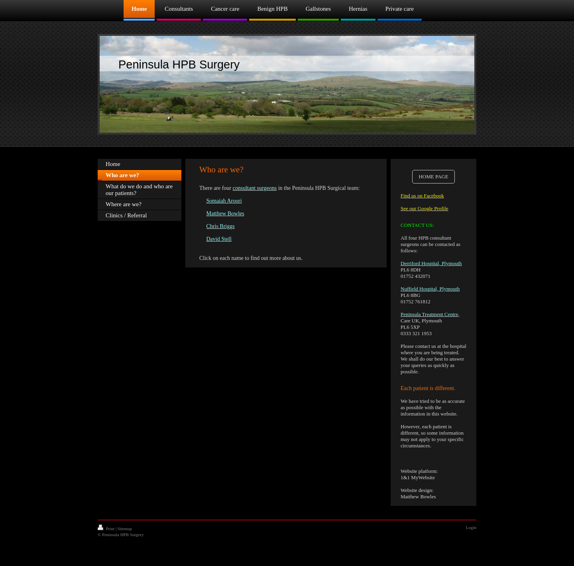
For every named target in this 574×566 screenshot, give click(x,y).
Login (471, 527)
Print (107, 528)
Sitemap (125, 528)
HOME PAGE (433, 177)
